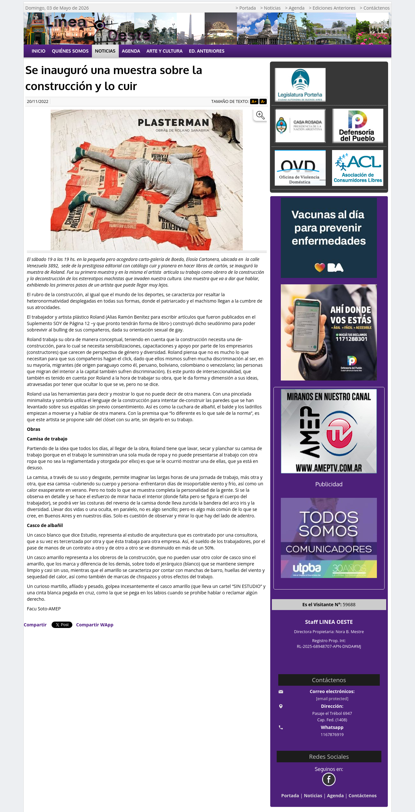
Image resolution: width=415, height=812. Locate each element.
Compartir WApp (94, 625)
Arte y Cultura (165, 51)
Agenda (131, 51)
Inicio (38, 51)
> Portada (246, 8)
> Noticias (270, 8)
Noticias (105, 51)
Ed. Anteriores (206, 51)
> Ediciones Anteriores (332, 8)
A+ (254, 101)
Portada (290, 795)
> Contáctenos (375, 8)
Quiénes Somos (70, 51)
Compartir (35, 625)
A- (263, 101)
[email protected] (332, 698)
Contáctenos (363, 795)
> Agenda (295, 8)
